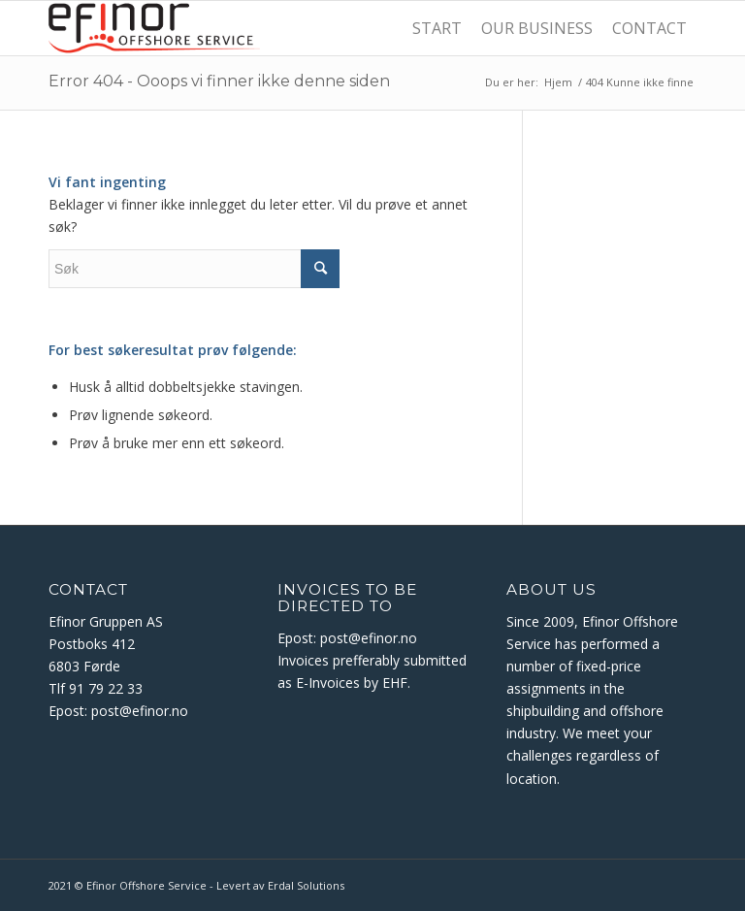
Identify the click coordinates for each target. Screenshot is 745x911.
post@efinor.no (141, 710)
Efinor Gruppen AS (106, 621)
